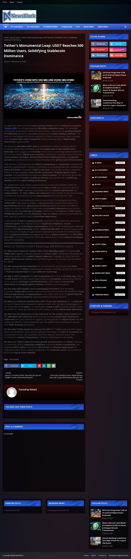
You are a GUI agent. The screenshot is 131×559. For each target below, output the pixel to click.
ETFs (110, 222)
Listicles (110, 258)
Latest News (110, 244)
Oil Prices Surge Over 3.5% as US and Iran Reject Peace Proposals (114, 75)
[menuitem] (6, 27)
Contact (19, 2)
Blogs (110, 184)
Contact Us (102, 555)
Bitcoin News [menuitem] (17, 27)
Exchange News (110, 237)
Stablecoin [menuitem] (67, 27)
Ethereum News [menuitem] (50, 27)
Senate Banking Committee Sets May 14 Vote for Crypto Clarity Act (114, 103)
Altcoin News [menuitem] (33, 27)
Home (5, 2)
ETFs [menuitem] (78, 27)
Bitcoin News (110, 177)
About (12, 2)
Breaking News (110, 191)
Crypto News (110, 199)
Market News (110, 266)
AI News (110, 163)
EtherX (8, 62)
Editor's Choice (110, 215)
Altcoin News (15, 37)
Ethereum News (110, 230)
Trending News (110, 294)
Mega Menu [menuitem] (89, 27)
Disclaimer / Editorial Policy (118, 555)
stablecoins (110, 287)
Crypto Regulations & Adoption (108, 207)
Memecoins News (110, 273)
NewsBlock (19, 555)
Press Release (110, 280)
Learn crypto (110, 251)
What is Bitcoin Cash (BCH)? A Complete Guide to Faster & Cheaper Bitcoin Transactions (114, 89)
